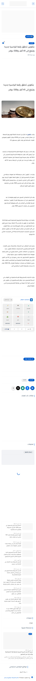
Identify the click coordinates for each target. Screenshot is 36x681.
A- (14, 329)
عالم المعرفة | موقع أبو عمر (11, 677)
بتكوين (29, 134)
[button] (27, 388)
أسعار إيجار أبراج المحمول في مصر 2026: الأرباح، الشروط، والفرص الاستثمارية (13, 527)
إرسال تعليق (28, 452)
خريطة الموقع (23, 672)
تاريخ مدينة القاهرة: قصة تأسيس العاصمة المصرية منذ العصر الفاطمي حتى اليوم (12, 592)
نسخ (29, 329)
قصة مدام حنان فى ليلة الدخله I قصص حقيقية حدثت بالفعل (13, 545)
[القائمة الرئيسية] (33, 3)
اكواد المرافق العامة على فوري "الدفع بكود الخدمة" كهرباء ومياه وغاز (12, 601)
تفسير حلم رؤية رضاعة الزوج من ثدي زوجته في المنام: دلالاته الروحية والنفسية (13, 573)
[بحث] (3, 3)
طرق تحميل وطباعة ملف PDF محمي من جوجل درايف (13, 536)
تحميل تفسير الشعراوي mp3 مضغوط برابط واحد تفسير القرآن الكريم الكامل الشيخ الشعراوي (12, 554)
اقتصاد (31, 43)
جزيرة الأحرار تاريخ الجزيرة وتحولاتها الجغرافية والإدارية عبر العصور (19, 653)
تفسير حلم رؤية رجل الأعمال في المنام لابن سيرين (13, 563)
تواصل (7, 329)
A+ (21, 329)
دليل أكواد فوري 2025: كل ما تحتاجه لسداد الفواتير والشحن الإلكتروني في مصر (13, 611)
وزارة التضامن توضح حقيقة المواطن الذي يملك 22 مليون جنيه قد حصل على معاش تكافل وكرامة (12, 582)
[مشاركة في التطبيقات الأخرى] (13, 388)
